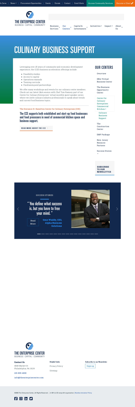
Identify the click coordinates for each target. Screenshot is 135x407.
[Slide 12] (88, 234)
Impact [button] (108, 26)
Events (48, 3)
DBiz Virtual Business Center (104, 80)
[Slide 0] (39, 234)
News (13, 3)
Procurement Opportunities (31, 3)
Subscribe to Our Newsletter (104, 169)
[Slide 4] (55, 234)
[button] (18, 208)
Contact (67, 3)
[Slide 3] (51, 234)
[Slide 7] (67, 234)
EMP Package (103, 134)
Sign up (90, 366)
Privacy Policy (56, 366)
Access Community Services (100, 3)
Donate (57, 3)
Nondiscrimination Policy (83, 393)
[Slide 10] (80, 234)
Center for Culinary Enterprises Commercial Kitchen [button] (103, 103)
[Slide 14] (96, 234)
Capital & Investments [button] (80, 27)
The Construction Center (103, 126)
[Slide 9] (75, 234)
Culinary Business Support (103, 115)
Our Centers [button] (66, 27)
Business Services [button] (54, 27)
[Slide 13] (92, 234)
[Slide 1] (43, 234)
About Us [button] (118, 27)
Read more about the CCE (33, 128)
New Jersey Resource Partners (102, 143)
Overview (101, 73)
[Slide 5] (59, 234)
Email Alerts (79, 3)
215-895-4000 (20, 373)
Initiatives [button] (95, 26)
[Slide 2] (47, 234)
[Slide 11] (84, 234)
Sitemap (53, 370)
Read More (33, 222)
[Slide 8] (71, 234)
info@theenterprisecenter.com (29, 377)
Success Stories (104, 151)
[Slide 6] (63, 234)
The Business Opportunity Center (103, 90)
